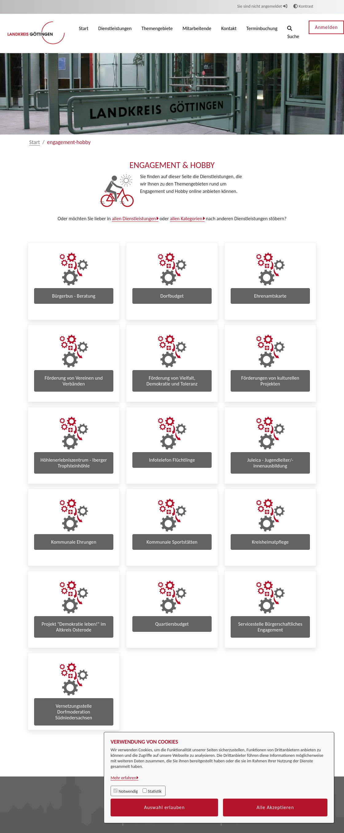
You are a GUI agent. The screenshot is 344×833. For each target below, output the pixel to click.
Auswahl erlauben (164, 807)
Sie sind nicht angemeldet (262, 6)
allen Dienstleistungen (134, 218)
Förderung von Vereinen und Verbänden (74, 385)
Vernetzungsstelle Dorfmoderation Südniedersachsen (73, 732)
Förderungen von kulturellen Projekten (270, 385)
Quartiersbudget (172, 640)
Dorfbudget (172, 296)
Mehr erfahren (123, 777)
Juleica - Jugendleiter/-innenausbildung (270, 471)
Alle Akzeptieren (275, 807)
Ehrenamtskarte (270, 296)
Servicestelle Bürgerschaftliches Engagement (270, 643)
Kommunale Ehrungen (73, 554)
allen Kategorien (186, 218)
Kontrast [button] (303, 6)
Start (34, 142)
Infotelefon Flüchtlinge (172, 468)
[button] (293, 33)
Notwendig (128, 791)
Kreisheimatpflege (270, 554)
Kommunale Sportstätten (172, 554)
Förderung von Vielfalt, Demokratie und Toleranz (172, 385)
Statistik (155, 791)
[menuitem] (83, 33)
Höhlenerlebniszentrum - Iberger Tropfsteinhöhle (74, 471)
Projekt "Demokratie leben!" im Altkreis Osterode (74, 643)
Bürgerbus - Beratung (74, 296)
